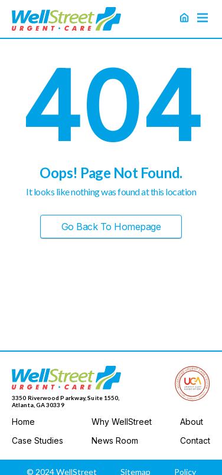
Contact (195, 440)
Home (23, 422)
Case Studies (37, 440)
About (191, 422)
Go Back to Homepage (111, 226)
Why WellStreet (122, 422)
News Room (115, 440)
